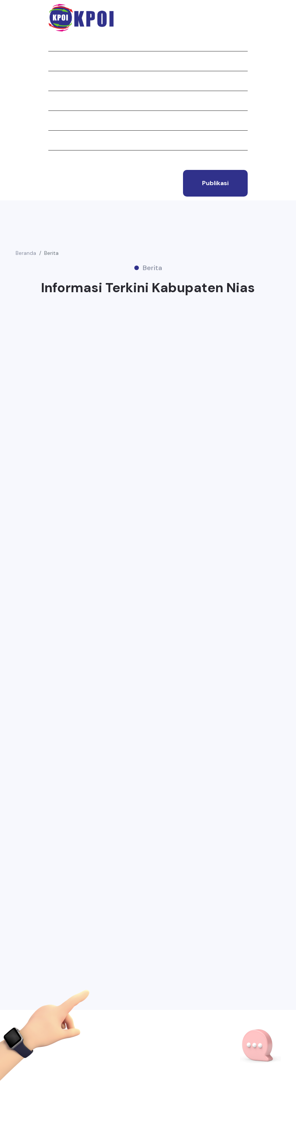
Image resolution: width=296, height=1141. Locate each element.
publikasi (215, 183)
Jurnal (58, 80)
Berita (57, 100)
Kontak (59, 160)
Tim (53, 140)
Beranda (60, 41)
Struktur (62, 120)
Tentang (61, 61)
